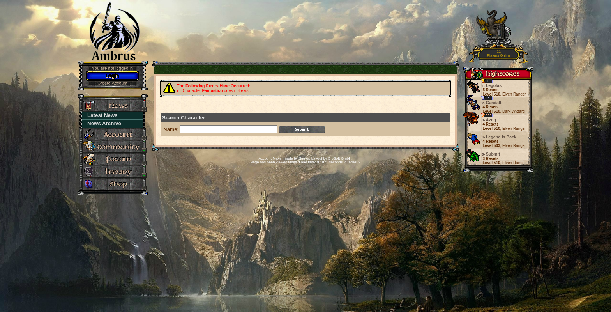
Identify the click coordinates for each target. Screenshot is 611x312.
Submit (491, 154)
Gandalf (492, 102)
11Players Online (499, 54)
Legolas (492, 85)
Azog (489, 119)
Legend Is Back (500, 137)
